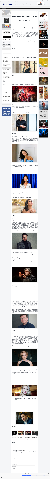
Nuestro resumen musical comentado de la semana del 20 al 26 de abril (6, 62)
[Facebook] (3, 42)
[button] (48, 473)
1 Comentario (13, 439)
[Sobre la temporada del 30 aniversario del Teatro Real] (21, 431)
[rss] (47, 0)
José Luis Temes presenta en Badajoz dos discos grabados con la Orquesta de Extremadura (6, 100)
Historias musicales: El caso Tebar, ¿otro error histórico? (34, 437)
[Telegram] (8, 42)
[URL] (23, 468)
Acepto (26, 475)
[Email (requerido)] (23, 466)
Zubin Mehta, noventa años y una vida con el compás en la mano (40, 8)
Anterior (13, 11)
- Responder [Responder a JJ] (18, 443)
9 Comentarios (33, 439)
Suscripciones (6, 17)
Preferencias (44, 475)
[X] (4, 42)
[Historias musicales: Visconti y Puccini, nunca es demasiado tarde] (28, 431)
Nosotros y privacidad (3, 477)
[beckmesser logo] (7, 2)
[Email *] (7, 34)
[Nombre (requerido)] (23, 464)
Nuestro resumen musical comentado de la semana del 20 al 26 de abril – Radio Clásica (6, 60)
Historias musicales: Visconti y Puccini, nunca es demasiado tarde (28, 437)
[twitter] (42, 0)
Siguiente (36, 11)
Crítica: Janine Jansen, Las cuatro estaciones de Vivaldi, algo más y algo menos (6, 93)
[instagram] (43, 0)
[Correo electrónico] (9, 42)
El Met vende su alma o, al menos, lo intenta (6, 52)
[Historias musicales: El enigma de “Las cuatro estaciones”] (14, 431)
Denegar (36, 475)
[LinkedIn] (6, 42)
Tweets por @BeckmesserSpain (6, 105)
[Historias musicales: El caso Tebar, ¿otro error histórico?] (35, 431)
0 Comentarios (20, 438)
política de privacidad (5, 39)
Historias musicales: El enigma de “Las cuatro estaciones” (14, 437)
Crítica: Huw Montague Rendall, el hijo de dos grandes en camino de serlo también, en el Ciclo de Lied (6, 76)
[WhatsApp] (7, 42)
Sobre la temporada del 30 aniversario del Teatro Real (21, 437)
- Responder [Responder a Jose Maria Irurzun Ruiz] (23, 450)
